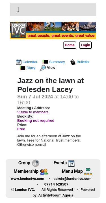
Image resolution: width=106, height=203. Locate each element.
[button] (18, 9)
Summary (54, 62)
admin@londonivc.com (73, 178)
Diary (28, 68)
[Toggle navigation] (18, 9)
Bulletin (79, 62)
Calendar (27, 62)
